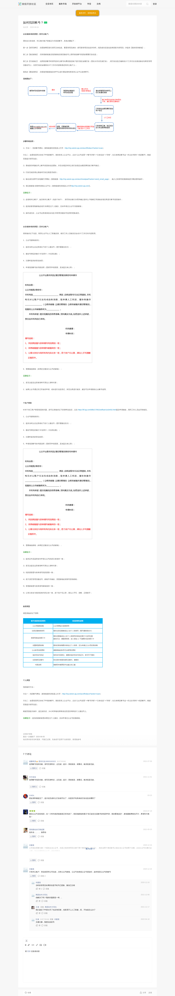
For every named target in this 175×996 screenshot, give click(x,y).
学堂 (89, 4)
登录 (155, 4)
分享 (143, 992)
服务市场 (63, 4)
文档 (99, 4)
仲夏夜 (56, 919)
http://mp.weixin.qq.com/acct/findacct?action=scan (84, 148)
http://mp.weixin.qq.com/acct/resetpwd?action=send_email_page (84, 179)
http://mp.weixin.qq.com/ (80, 186)
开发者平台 (77, 4)
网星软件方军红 (51, 907)
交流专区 (49, 4)
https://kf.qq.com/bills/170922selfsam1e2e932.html (97, 410)
